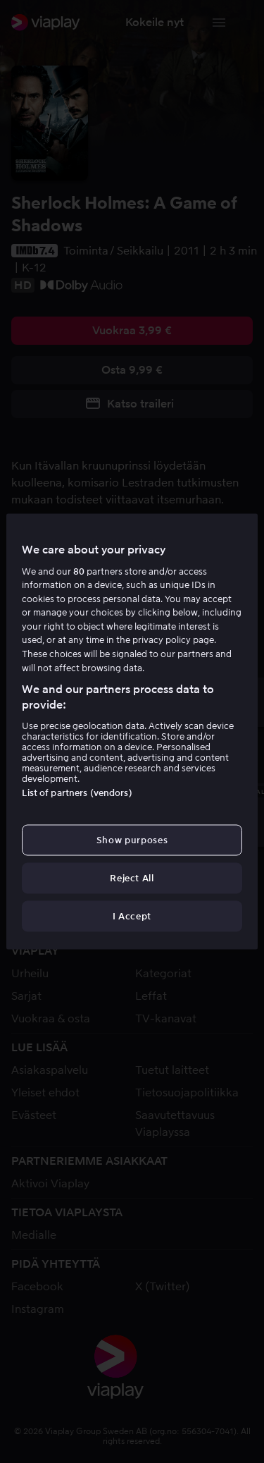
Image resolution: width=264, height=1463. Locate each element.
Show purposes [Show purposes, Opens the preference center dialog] (132, 839)
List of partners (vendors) (77, 792)
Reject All (132, 878)
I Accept (132, 916)
